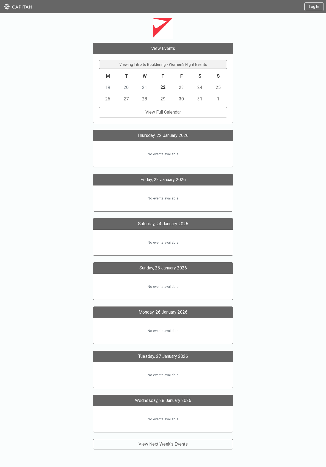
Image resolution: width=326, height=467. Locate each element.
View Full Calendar (163, 112)
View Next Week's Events (163, 444)
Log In (314, 6)
